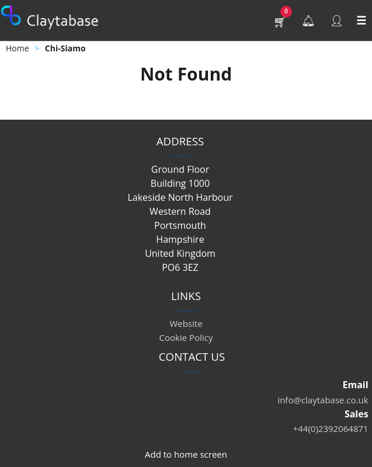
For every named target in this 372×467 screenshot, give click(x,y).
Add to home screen (186, 454)
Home (17, 48)
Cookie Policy (186, 337)
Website (185, 323)
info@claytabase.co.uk (322, 400)
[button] (280, 20)
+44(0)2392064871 (330, 428)
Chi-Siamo (65, 48)
